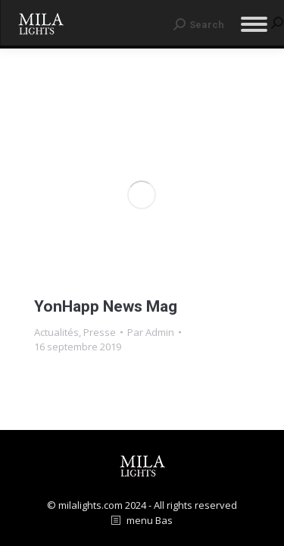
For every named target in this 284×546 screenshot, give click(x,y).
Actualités (56, 332)
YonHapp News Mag (105, 306)
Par (150, 332)
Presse (99, 332)
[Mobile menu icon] (254, 24)
